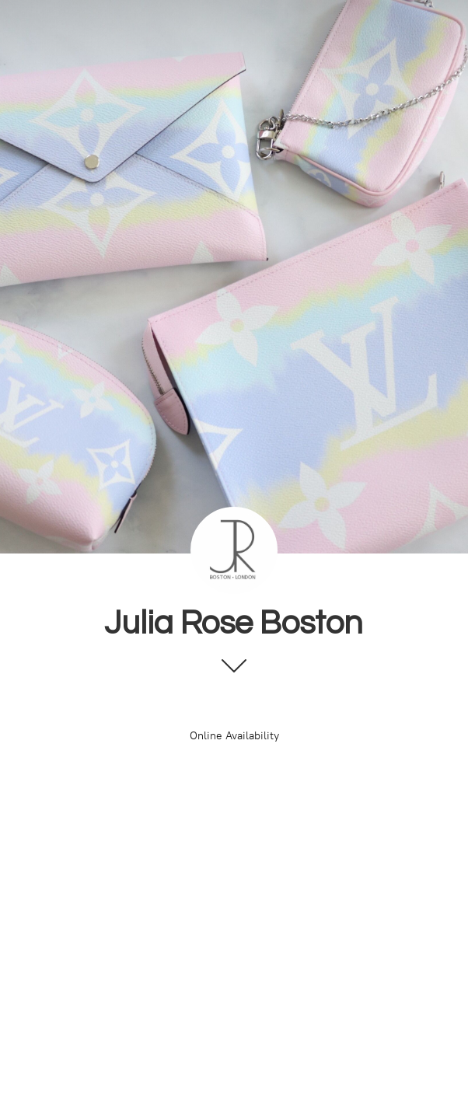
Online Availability (234, 735)
